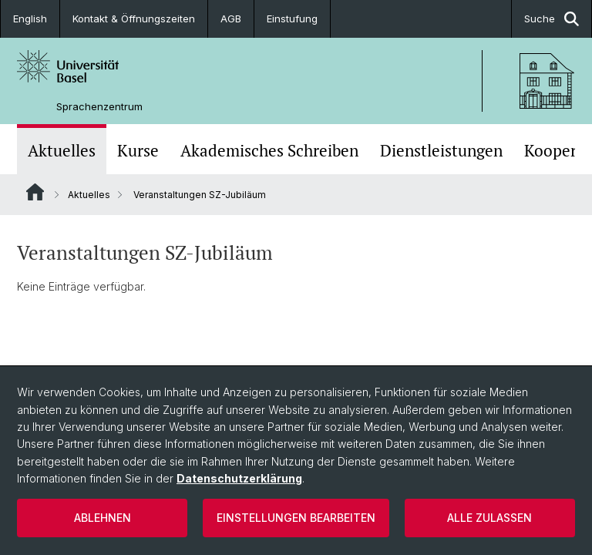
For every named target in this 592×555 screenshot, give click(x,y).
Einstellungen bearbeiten (296, 517)
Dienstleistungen (441, 150)
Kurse (138, 150)
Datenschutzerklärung (239, 478)
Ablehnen (102, 517)
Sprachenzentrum (99, 107)
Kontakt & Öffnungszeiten (133, 18)
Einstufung (292, 18)
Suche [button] (551, 19)
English (30, 18)
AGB (230, 18)
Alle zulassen (489, 517)
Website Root (35, 191)
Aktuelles (62, 150)
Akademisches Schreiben (269, 150)
